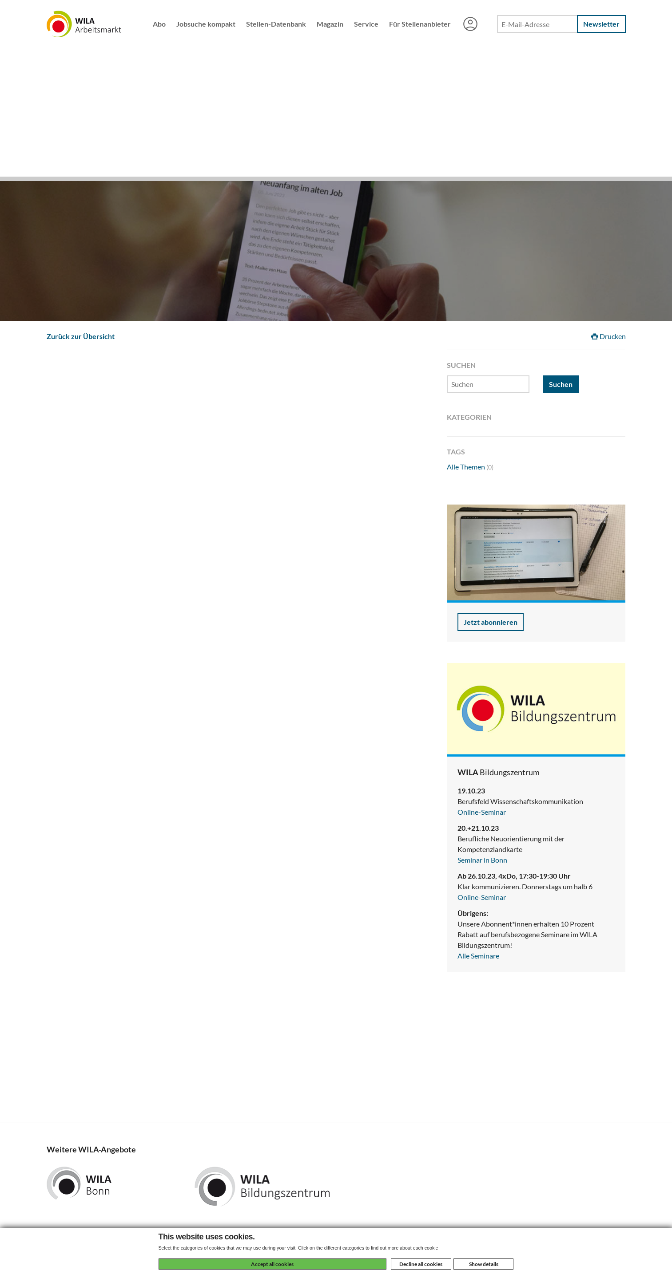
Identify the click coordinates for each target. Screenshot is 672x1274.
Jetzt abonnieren (490, 622)
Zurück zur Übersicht (81, 336)
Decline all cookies (420, 1264)
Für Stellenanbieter (420, 24)
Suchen (561, 384)
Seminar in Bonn (482, 860)
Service (366, 24)
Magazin (330, 24)
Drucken (608, 336)
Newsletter (601, 24)
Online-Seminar (481, 812)
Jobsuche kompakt (205, 24)
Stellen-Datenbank (276, 24)
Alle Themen (470, 466)
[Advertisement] (336, 114)
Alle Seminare (478, 955)
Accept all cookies (272, 1264)
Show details (483, 1264)
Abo (159, 24)
